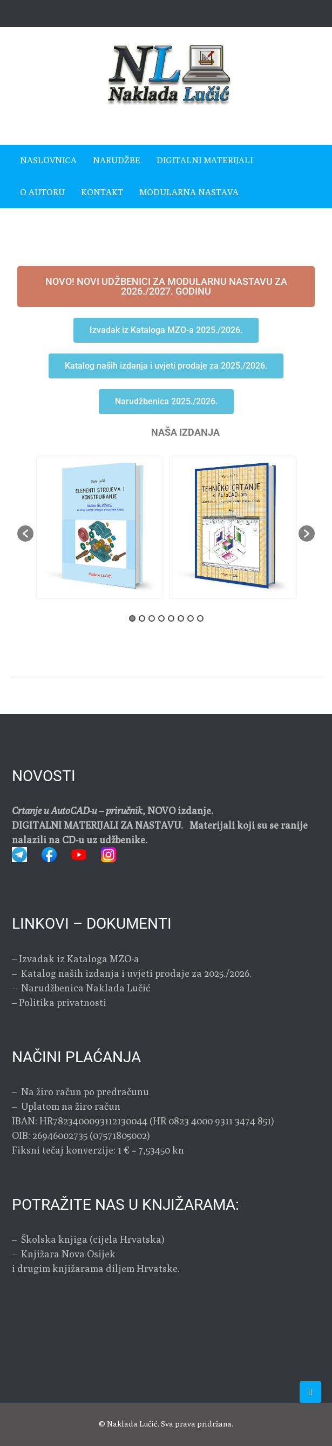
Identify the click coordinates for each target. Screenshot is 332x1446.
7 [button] (190, 618)
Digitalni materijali (205, 160)
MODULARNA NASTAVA (189, 192)
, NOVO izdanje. (112, 810)
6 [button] (181, 618)
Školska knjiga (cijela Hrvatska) (93, 1239)
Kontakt (102, 192)
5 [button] (171, 618)
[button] (25, 533)
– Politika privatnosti (59, 1002)
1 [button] (132, 618)
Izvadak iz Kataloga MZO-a (79, 958)
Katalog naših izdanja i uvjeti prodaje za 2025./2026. (136, 973)
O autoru (42, 192)
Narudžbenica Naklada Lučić (84, 988)
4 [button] (161, 618)
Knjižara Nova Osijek (68, 1254)
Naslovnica (48, 160)
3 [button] (151, 618)
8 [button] (200, 618)
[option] (232, 527)
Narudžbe (116, 160)
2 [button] (142, 618)
